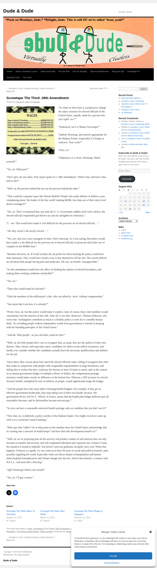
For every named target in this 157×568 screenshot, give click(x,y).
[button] (150, 531)
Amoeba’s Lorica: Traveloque (132, 101)
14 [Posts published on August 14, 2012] (125, 201)
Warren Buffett (46, 531)
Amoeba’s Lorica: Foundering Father (135, 124)
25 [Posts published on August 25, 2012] (144, 205)
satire (30, 529)
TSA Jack (27, 77)
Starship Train (13, 77)
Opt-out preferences (111, 562)
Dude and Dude (48, 71)
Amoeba (36, 102)
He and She (64, 71)
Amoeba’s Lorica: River (130, 110)
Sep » (148, 212)
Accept (113, 556)
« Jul (121, 212)
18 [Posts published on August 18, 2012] (144, 201)
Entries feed (125, 233)
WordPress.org (126, 238)
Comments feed (127, 236)
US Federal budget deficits (28, 531)
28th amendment (62, 529)
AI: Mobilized (126, 112)
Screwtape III (133, 71)
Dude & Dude (18, 10)
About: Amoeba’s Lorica (26, 71)
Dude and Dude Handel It (131, 98)
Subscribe (127, 179)
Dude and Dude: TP (99, 88)
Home (9, 71)
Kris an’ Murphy (80, 71)
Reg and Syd (118, 71)
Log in (123, 230)
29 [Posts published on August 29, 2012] (130, 209)
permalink (70, 531)
